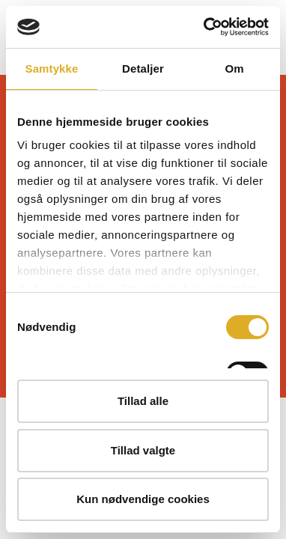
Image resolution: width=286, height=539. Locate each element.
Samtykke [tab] (52, 68)
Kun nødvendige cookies (143, 499)
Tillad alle (143, 401)
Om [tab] (234, 68)
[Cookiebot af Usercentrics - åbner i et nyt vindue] (205, 27)
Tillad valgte (143, 450)
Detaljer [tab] (143, 68)
